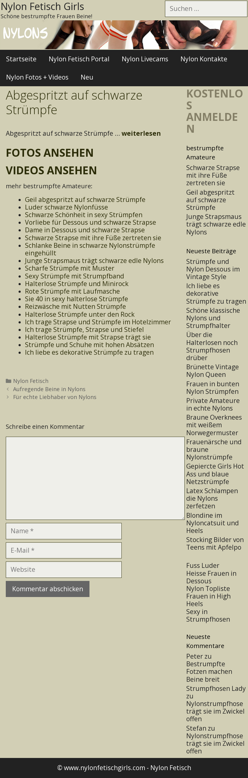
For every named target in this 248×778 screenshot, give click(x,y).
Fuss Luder (202, 565)
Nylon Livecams (145, 59)
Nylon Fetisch (30, 380)
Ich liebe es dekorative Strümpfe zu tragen (216, 293)
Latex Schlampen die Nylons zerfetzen (212, 498)
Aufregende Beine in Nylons (49, 389)
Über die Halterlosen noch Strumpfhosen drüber (212, 346)
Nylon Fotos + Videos (37, 77)
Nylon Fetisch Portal (79, 59)
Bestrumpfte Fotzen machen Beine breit (209, 671)
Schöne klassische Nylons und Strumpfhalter (213, 318)
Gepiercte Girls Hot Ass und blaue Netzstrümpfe (215, 474)
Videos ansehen (51, 170)
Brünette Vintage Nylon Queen (212, 371)
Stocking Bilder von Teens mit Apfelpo (215, 543)
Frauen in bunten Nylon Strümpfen (212, 388)
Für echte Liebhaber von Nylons (54, 397)
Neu (87, 77)
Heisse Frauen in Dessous (211, 577)
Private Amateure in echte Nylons (213, 404)
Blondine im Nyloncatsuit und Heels (212, 523)
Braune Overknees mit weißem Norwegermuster (214, 425)
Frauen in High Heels (208, 600)
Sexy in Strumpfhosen (208, 615)
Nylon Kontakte (203, 59)
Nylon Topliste (208, 588)
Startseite (21, 59)
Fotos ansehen (50, 152)
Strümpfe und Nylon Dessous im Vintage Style (213, 269)
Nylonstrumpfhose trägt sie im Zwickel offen (215, 711)
